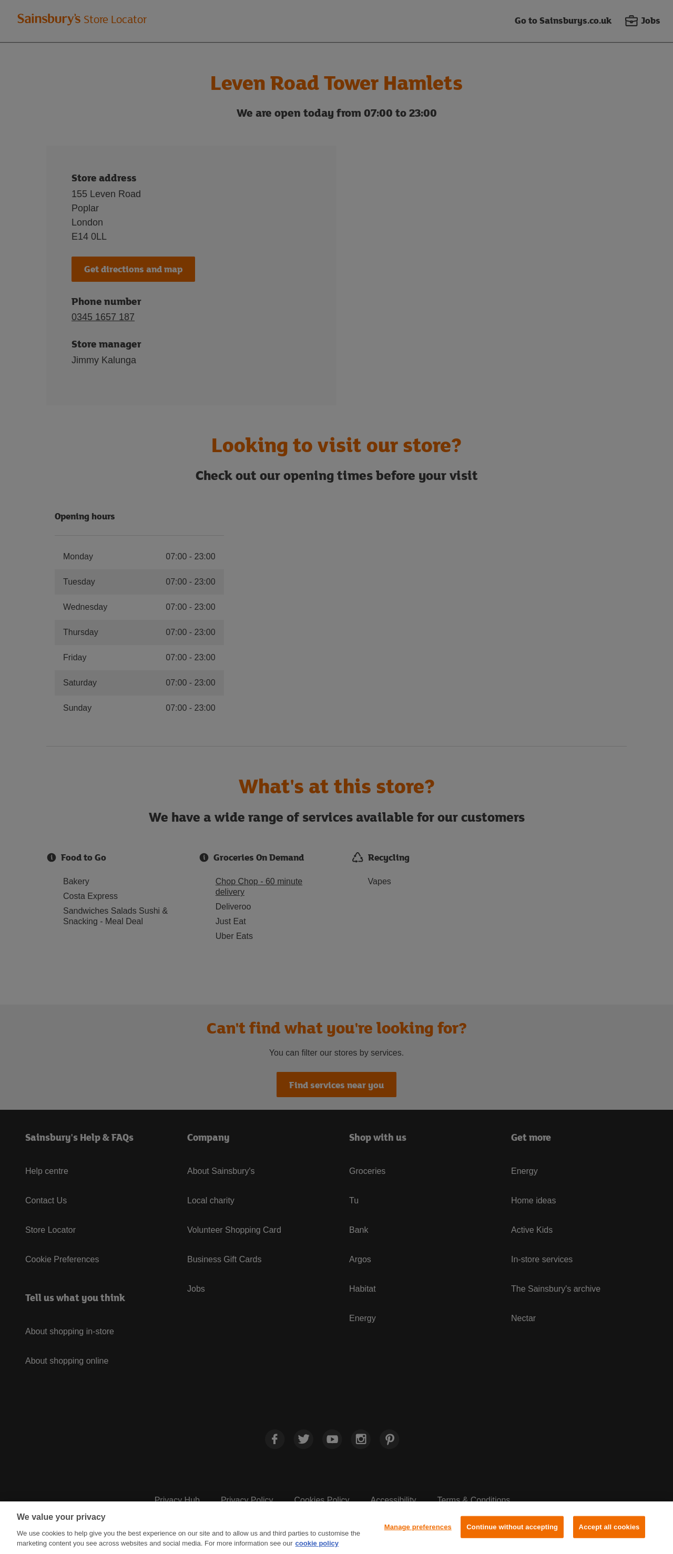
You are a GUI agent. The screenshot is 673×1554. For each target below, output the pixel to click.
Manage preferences (418, 1527)
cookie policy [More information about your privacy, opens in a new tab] (317, 1543)
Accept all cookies (609, 1527)
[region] (336, 1527)
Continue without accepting (512, 1527)
